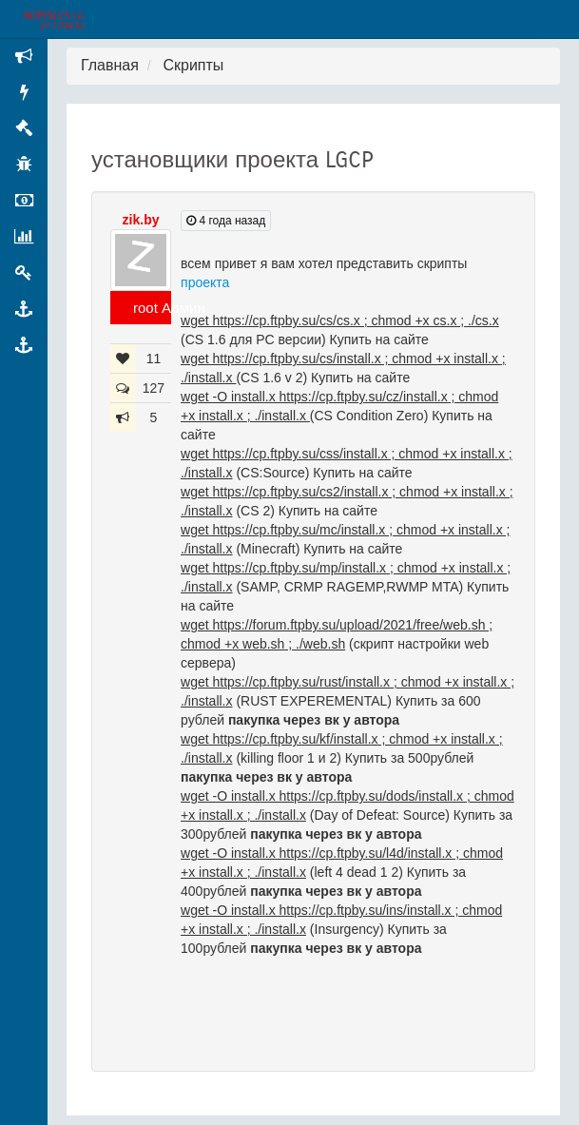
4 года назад (225, 220)
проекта (205, 282)
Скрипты (193, 65)
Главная (110, 65)
